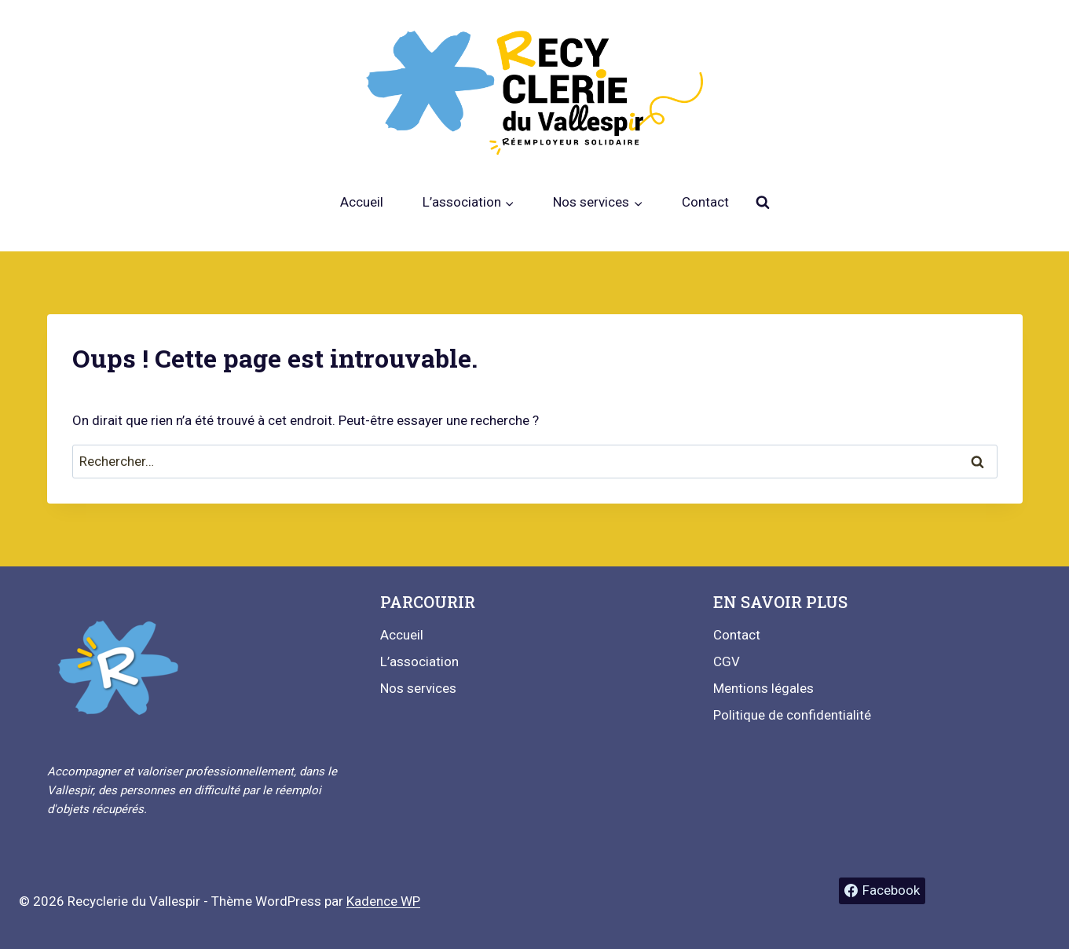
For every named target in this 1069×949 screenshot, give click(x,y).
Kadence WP (383, 901)
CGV (726, 661)
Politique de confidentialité (792, 715)
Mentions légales (763, 688)
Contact (705, 202)
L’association (419, 661)
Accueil (361, 202)
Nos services (418, 688)
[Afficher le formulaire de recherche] (763, 203)
